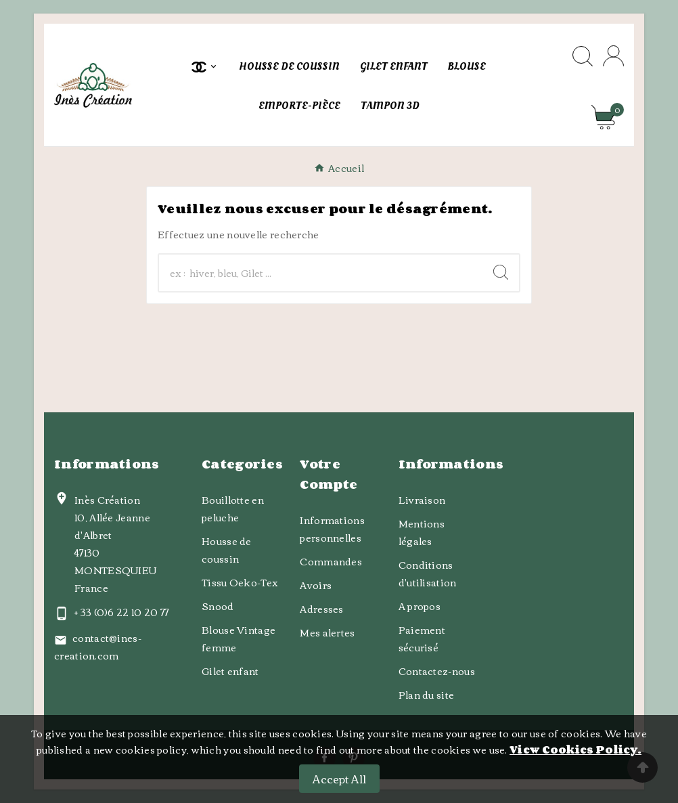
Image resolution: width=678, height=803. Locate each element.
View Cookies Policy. (575, 749)
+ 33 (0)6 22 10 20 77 (121, 612)
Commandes (331, 561)
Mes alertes (327, 632)
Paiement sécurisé (422, 638)
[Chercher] (320, 273)
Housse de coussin (227, 549)
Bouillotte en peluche (233, 508)
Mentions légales (422, 532)
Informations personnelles (332, 528)
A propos (419, 606)
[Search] (500, 272)
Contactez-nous (437, 671)
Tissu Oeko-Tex (240, 582)
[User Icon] (613, 55)
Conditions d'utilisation (428, 573)
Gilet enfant (230, 671)
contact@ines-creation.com (97, 646)
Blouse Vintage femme (238, 638)
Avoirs (316, 585)
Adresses (321, 608)
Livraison (422, 499)
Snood (218, 606)
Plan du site (427, 694)
